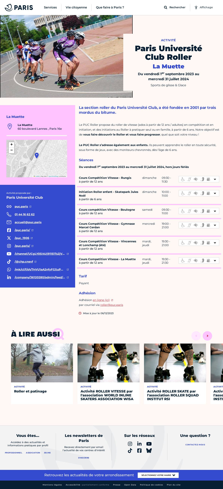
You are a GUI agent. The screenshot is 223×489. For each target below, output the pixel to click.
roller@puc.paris (111, 305)
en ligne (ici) (101, 300)
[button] (37, 156)
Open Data (130, 485)
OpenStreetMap (53, 176)
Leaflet (37, 176)
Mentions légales (52, 485)
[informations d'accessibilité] (199, 179)
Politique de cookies (151, 485)
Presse (116, 485)
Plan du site (174, 485)
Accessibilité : (87, 485)
